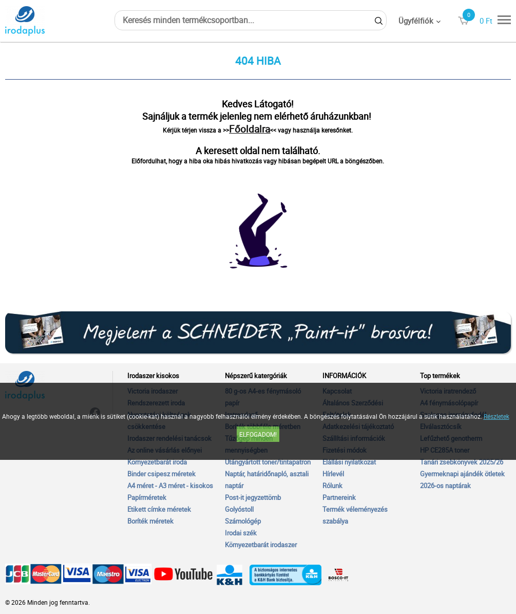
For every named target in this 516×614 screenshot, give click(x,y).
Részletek (496, 416)
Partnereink (339, 497)
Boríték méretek (150, 521)
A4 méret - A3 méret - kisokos (170, 485)
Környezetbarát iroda (157, 462)
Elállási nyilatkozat (349, 462)
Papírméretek (146, 497)
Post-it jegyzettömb (253, 497)
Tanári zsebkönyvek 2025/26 (461, 462)
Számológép (243, 521)
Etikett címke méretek (159, 509)
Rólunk (332, 485)
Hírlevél (333, 473)
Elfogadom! (258, 434)
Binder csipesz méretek (161, 473)
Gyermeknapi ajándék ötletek (462, 473)
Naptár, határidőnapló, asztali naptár (267, 479)
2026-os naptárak (445, 485)
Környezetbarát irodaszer (261, 544)
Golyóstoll (239, 509)
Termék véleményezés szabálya (355, 515)
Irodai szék (241, 532)
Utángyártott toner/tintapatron (268, 462)
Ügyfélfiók (415, 20)
